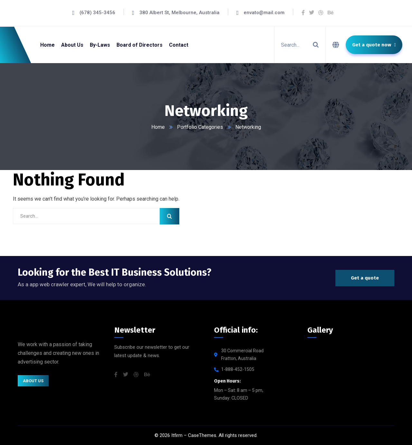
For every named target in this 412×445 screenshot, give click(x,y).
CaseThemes (202, 435)
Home (158, 127)
